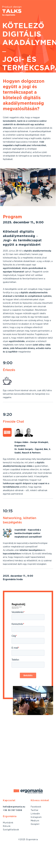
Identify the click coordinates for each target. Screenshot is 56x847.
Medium (35, 820)
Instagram (36, 817)
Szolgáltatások (11, 829)
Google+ (35, 824)
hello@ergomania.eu (14, 807)
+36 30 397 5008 (12, 810)
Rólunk (7, 826)
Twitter (34, 810)
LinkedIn (35, 813)
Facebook (36, 807)
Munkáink (8, 822)
